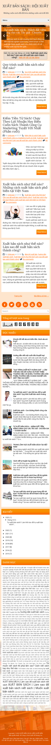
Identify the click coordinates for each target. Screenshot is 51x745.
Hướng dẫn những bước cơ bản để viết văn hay (22, 606)
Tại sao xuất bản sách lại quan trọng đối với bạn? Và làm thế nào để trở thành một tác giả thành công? (30, 493)
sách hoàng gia (11, 657)
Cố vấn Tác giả (6, 740)
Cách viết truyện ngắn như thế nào (21, 588)
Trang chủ (18, 296)
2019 (7, 540)
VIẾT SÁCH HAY (40, 673)
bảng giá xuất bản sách (22, 574)
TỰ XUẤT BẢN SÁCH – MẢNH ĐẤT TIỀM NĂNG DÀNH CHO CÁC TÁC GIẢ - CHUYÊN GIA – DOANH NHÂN (31, 428)
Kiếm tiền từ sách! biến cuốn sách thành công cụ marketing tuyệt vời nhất (26, 622)
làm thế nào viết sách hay (19, 638)
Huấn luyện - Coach (42, 738)
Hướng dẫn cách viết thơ (13, 603)
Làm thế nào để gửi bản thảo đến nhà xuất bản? (33, 631)
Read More (41, 107)
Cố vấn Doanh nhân (18, 740)
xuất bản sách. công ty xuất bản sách (25, 703)
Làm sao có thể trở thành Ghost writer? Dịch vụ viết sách (26, 624)
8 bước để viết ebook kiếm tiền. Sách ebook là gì (31, 570)
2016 (7, 550)
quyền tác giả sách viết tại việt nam (33, 655)
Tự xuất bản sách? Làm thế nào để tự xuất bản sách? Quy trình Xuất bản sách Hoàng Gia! (29, 394)
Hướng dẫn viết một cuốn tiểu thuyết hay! (29, 355)
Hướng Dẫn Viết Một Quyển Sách (33, 610)
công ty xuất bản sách (18, 597)
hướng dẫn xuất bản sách (32, 612)
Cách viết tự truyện (42, 589)
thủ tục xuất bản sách (26, 659)
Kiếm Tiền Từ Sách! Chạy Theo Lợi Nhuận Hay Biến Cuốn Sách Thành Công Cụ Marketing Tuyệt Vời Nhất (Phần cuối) (22, 124)
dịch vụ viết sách (31, 597)
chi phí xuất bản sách (17, 595)
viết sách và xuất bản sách (24, 677)
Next (47, 35)
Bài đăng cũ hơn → (41, 296)
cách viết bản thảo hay (25, 586)
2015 (7, 554)
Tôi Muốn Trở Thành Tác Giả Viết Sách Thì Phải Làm (26, 663)
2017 (7, 547)
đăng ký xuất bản (31, 254)
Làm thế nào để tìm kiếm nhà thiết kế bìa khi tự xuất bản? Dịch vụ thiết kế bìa (26, 634)
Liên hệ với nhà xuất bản (36, 638)
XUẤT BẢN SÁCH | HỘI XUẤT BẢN (25, 8)
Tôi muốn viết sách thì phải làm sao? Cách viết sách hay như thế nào (26, 666)
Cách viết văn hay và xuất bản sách (33, 591)
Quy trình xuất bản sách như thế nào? (23, 66)
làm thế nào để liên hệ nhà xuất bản (16, 633)
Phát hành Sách (18, 738)
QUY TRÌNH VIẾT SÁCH (38, 650)
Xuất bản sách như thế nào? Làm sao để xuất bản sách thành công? (23, 247)
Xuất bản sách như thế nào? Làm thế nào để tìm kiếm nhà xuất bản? (26, 698)
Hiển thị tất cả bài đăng (29, 57)
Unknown (11, 72)
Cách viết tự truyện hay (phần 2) (25, 461)
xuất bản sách (43, 679)
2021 (7, 534)
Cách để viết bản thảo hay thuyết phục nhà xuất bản (23, 584)
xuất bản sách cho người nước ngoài (27, 692)
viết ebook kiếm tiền (18, 671)
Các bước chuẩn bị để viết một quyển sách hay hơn (25, 578)
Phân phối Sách (8, 738)
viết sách (11, 673)
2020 (7, 537)
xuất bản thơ (42, 703)
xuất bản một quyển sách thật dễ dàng (23, 679)
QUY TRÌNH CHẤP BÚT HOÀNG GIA (18, 650)
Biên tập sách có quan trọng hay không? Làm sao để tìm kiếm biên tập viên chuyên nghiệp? (26, 576)
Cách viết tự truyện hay (11, 591)
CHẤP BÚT (17, 593)
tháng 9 (10, 520)
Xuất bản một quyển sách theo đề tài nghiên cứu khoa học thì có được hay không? (30, 476)
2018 (7, 544)
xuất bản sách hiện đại (19, 694)
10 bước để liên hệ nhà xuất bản (14, 568)
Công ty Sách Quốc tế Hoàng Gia (32, 735)
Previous (4, 35)
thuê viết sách (39, 659)
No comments (25, 77)
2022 (7, 530)
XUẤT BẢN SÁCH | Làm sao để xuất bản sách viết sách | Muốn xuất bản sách (26, 688)
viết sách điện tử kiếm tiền (24, 673)
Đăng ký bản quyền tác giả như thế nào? (22, 599)
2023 (7, 517)
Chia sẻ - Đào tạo (29, 738)
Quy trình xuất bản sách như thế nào (30, 652)
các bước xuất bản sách (37, 580)
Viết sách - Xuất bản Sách (34, 740)
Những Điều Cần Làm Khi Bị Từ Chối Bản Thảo (28, 644)
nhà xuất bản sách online (14, 642)
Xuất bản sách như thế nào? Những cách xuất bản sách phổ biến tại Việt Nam (25, 187)
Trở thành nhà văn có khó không (30, 669)
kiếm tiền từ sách (39, 614)
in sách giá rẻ (28, 614)
